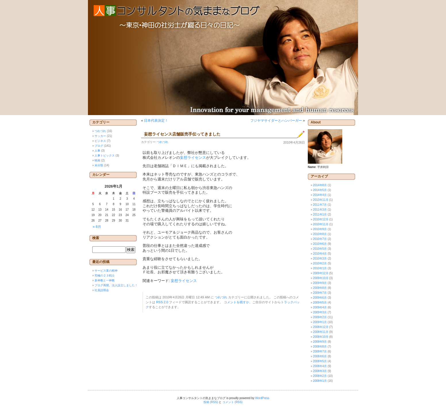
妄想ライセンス (193, 158)
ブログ (99, 145)
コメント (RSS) (232, 402)
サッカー (100, 136)
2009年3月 (320, 312)
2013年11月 (320, 199)
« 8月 (97, 227)
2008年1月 (320, 380)
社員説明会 (102, 290)
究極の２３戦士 (105, 275)
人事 (97, 150)
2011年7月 (320, 204)
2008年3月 (320, 371)
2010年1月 (320, 268)
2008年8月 (320, 346)
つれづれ (162, 142)
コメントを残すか (236, 302)
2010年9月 (320, 229)
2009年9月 (320, 283)
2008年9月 (320, 341)
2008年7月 (320, 351)
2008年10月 (320, 336)
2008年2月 (320, 375)
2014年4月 (320, 195)
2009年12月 (320, 273)
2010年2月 (320, 263)
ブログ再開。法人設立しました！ (116, 285)
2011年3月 (320, 209)
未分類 (99, 165)
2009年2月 (320, 317)
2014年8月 (320, 185)
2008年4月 (320, 366)
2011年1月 (320, 214)
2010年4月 (320, 253)
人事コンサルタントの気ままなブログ (223, 57)
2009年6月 (320, 297)
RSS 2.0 (162, 302)
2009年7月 (320, 292)
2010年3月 (320, 258)
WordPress (262, 398)
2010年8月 (320, 234)
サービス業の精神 (106, 270)
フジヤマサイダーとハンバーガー (276, 121)
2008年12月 (320, 327)
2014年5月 (320, 190)
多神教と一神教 (105, 280)
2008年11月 (320, 331)
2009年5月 (320, 302)
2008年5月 (320, 361)
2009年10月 (320, 278)
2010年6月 (320, 243)
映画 (97, 160)
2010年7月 (320, 239)
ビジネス (100, 140)
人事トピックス (105, 155)
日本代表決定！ (156, 121)
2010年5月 (320, 248)
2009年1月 (320, 322)
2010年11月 (320, 224)
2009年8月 (320, 287)
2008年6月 (320, 356)
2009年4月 (320, 307)
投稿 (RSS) (210, 402)
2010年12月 (320, 219)
